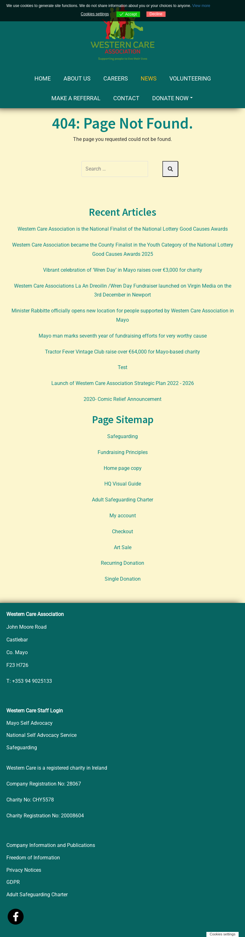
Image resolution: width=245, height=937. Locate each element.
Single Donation (123, 579)
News (149, 78)
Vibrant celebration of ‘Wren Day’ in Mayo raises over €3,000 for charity (122, 270)
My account (122, 516)
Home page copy (123, 468)
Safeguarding (122, 436)
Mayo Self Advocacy (29, 723)
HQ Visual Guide (122, 484)
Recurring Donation (122, 563)
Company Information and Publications (50, 845)
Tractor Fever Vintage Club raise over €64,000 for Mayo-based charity (122, 352)
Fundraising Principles (123, 452)
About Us (77, 78)
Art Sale (122, 547)
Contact (126, 98)
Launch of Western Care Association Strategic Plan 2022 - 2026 (122, 383)
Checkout (122, 531)
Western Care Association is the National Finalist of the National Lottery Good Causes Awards (123, 229)
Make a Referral (75, 98)
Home (42, 78)
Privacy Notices (23, 870)
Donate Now (172, 98)
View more (201, 5)
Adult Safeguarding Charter (122, 500)
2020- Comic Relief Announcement (122, 399)
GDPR (13, 882)
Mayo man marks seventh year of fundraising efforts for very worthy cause (123, 336)
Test (122, 367)
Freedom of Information (33, 858)
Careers (115, 78)
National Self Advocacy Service (41, 735)
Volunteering (190, 78)
